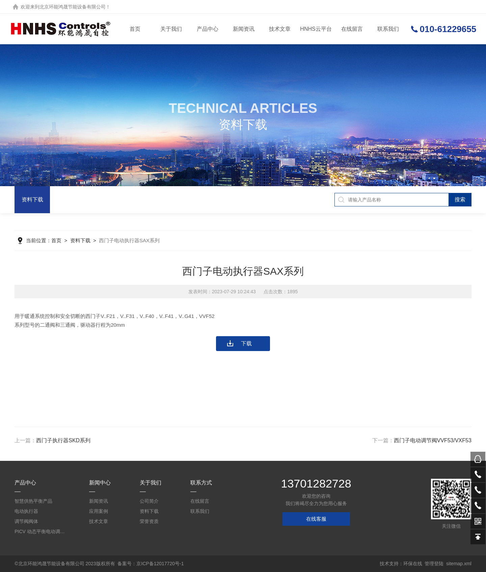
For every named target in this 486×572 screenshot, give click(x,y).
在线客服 (316, 519)
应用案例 (98, 511)
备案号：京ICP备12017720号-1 (150, 563)
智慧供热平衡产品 (33, 501)
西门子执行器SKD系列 (63, 440)
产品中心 (207, 29)
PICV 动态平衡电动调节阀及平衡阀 (41, 531)
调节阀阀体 (26, 521)
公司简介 (149, 501)
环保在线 (412, 563)
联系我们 (388, 29)
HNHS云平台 (315, 29)
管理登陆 (434, 563)
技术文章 (280, 29)
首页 (135, 29)
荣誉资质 (149, 521)
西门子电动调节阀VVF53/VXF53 (432, 440)
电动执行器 (26, 511)
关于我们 (171, 29)
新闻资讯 (243, 29)
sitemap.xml (458, 563)
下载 (246, 343)
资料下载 (32, 199)
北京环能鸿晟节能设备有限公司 (72, 6)
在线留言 (352, 29)
